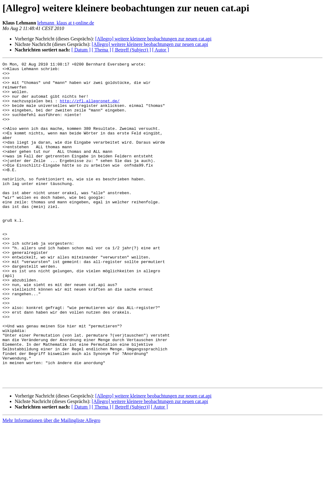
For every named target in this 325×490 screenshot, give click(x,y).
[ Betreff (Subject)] (130, 471)
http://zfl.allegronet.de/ (89, 109)
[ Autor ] (160, 49)
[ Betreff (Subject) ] (131, 49)
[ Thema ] (101, 49)
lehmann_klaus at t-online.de (65, 22)
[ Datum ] (80, 49)
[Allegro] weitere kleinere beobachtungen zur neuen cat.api (153, 38)
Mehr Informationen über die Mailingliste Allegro (51, 484)
